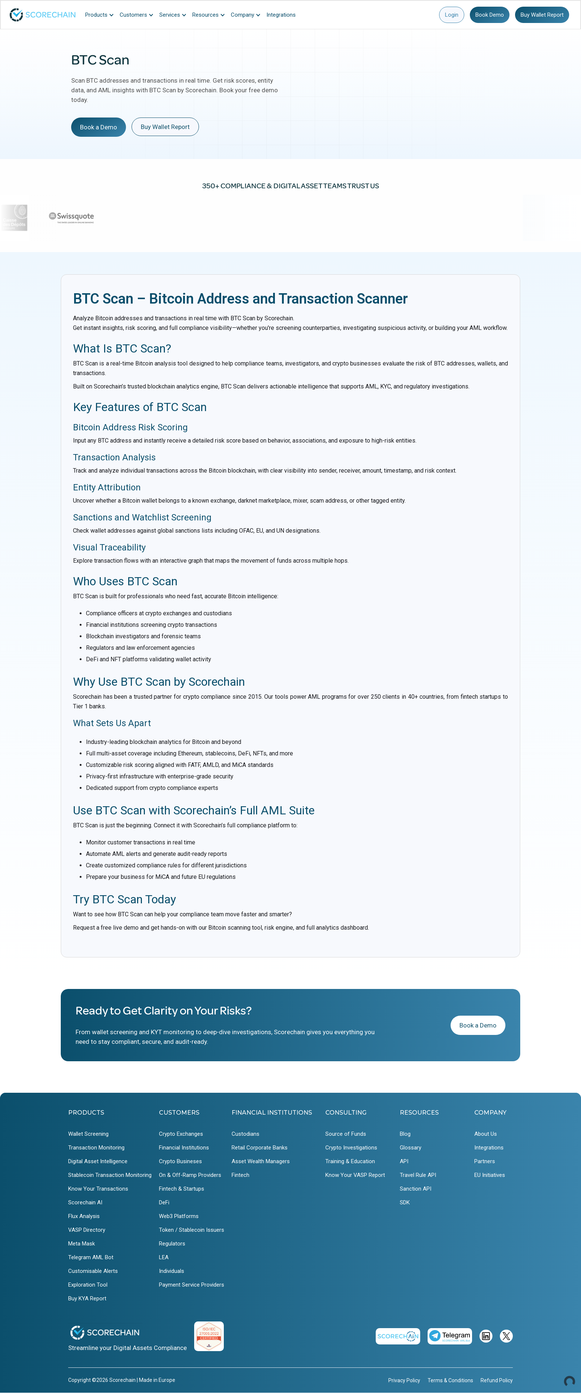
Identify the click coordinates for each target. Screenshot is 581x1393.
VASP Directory (86, 1230)
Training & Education (350, 1161)
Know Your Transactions (98, 1188)
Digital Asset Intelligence (97, 1161)
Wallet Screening (88, 1134)
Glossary (410, 1147)
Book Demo (489, 14)
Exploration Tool (87, 1284)
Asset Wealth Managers (261, 1161)
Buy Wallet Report (542, 14)
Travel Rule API (418, 1175)
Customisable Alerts (93, 1271)
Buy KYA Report (87, 1298)
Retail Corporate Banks (260, 1147)
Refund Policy (497, 1380)
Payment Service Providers (191, 1284)
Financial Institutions (184, 1147)
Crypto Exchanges (181, 1134)
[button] (101, 15)
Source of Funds (345, 1134)
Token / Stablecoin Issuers (191, 1230)
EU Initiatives (489, 1175)
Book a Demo (98, 127)
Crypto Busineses (180, 1161)
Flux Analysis (84, 1216)
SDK (405, 1202)
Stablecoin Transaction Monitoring (110, 1175)
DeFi (164, 1202)
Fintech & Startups (181, 1188)
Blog (405, 1134)
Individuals (171, 1271)
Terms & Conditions (450, 1380)
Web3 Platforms (179, 1216)
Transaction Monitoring (96, 1147)
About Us (485, 1134)
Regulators (172, 1243)
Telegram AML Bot (90, 1257)
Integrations (489, 1147)
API (404, 1161)
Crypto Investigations (351, 1147)
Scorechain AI (85, 1202)
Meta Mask (81, 1243)
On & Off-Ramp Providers (190, 1175)
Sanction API (415, 1188)
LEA (164, 1257)
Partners (484, 1161)
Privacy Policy (404, 1380)
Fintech (240, 1175)
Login (451, 14)
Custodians (245, 1134)
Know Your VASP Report (355, 1175)
